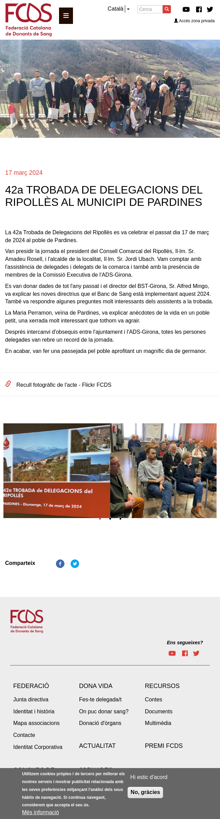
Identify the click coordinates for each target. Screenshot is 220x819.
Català (115, 9)
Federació (31, 686)
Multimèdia (158, 723)
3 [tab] (120, 518)
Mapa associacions (36, 723)
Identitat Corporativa (37, 747)
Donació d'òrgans (100, 723)
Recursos (162, 686)
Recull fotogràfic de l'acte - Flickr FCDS (64, 385)
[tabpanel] (56, 472)
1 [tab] (100, 518)
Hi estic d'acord (148, 778)
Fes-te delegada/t (100, 699)
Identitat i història (34, 711)
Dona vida (96, 686)
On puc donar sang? (104, 711)
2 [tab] (110, 518)
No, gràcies (145, 793)
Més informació (40, 814)
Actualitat (97, 745)
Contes (153, 699)
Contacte (24, 735)
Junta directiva (30, 699)
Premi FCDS (164, 745)
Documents (159, 711)
